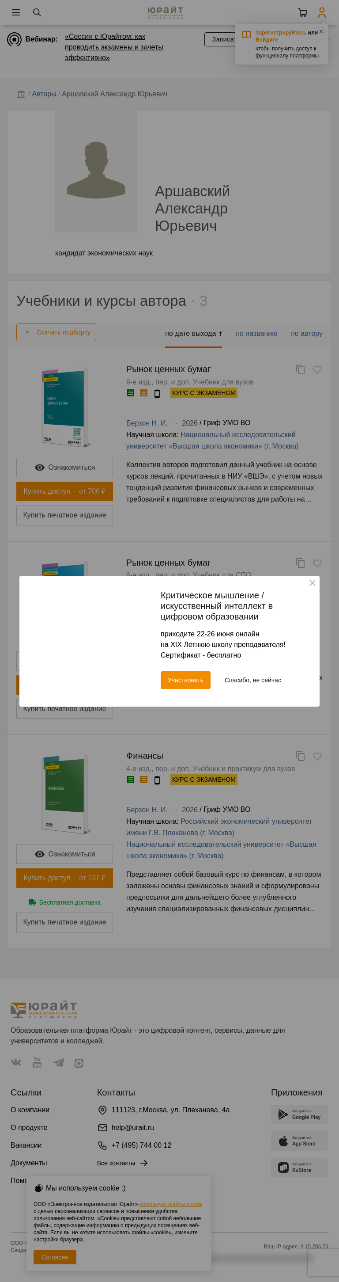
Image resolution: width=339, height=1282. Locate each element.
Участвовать (185, 680)
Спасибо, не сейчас (253, 680)
